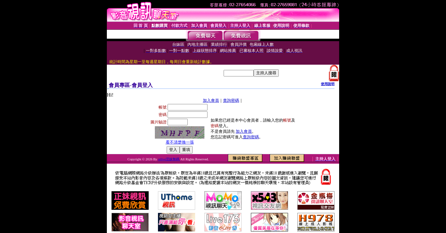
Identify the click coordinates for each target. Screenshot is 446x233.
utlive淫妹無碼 (169, 159)
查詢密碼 (231, 100)
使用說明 (327, 84)
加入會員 (211, 100)
